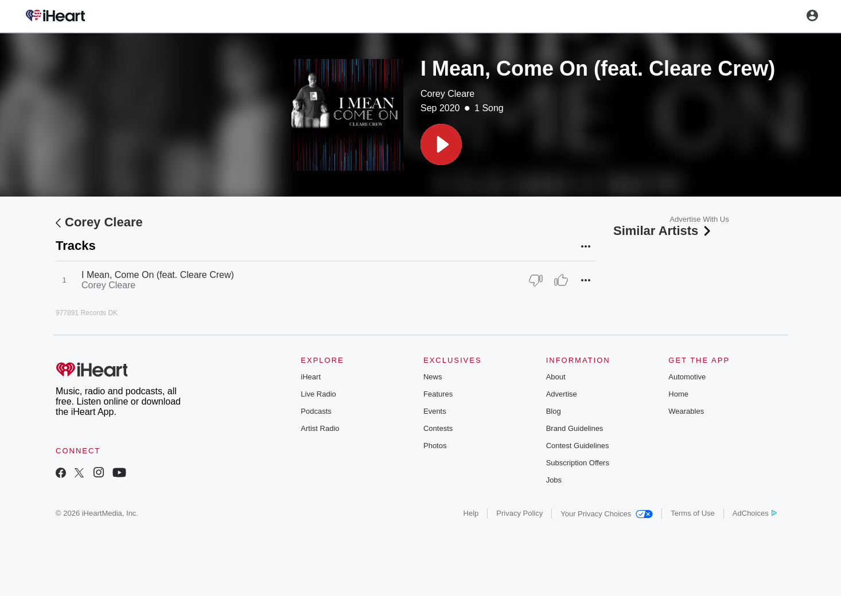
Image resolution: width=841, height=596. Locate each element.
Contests (438, 428)
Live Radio (318, 394)
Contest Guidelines (577, 445)
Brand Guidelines (575, 428)
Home (678, 394)
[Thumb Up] (561, 280)
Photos (434, 445)
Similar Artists (663, 230)
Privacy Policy (519, 513)
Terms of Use (693, 513)
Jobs (554, 480)
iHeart (311, 376)
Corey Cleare (447, 94)
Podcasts (316, 411)
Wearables (686, 411)
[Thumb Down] (535, 280)
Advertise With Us (699, 219)
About (556, 376)
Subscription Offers (577, 462)
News (432, 376)
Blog (553, 411)
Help (471, 513)
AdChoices (755, 513)
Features (438, 394)
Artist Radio (320, 428)
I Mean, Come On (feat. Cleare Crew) (157, 275)
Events (434, 411)
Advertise (561, 394)
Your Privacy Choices (606, 513)
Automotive (687, 376)
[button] (441, 144)
